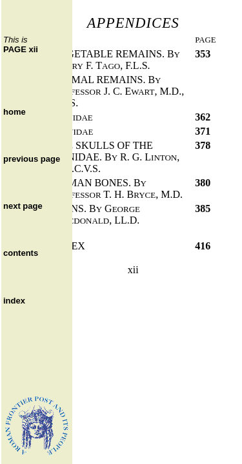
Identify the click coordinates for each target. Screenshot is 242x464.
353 (202, 53)
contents (20, 253)
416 (202, 245)
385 (202, 208)
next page (23, 206)
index (14, 300)
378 (202, 145)
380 (202, 182)
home (14, 112)
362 (202, 116)
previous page (31, 159)
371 (202, 131)
